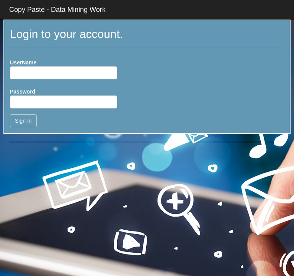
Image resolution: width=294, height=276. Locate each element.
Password (22, 92)
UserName (23, 62)
